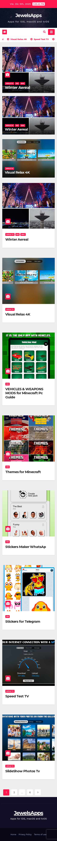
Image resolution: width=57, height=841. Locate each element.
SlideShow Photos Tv (22, 771)
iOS (17, 83)
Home (13, 834)
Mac (22, 83)
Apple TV (9, 83)
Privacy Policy (25, 834)
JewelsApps (28, 15)
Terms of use (40, 834)
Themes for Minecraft (23, 472)
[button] (44, 31)
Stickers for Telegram (22, 621)
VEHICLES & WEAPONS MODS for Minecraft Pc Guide (24, 393)
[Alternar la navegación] (51, 32)
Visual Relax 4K (17, 172)
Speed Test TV (17, 696)
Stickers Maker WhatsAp (25, 547)
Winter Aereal (17, 87)
